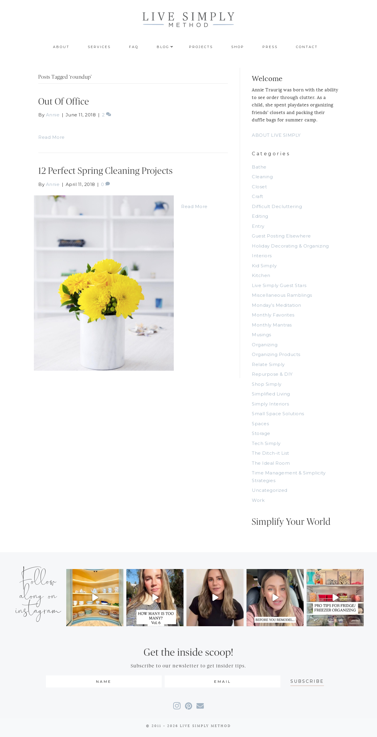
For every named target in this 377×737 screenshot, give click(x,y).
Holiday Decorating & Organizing (290, 246)
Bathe (259, 167)
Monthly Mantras (272, 325)
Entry (258, 226)
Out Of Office (63, 101)
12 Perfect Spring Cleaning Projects (105, 171)
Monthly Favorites (273, 315)
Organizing (264, 344)
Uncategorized (269, 490)
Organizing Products (276, 354)
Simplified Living (271, 394)
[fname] (104, 681)
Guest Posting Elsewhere (281, 236)
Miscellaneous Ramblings (282, 295)
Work (258, 500)
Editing (260, 216)
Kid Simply (264, 265)
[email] (222, 681)
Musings (261, 334)
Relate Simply (268, 364)
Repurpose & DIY (272, 374)
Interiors (262, 255)
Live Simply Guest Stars (279, 285)
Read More (51, 137)
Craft (257, 196)
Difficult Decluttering (277, 206)
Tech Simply (266, 443)
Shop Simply (267, 384)
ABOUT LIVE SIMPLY (276, 135)
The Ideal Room (271, 463)
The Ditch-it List (270, 453)
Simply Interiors (270, 404)
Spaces (260, 423)
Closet (259, 186)
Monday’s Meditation (276, 305)
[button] (307, 681)
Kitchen (261, 275)
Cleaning (262, 176)
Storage (261, 433)
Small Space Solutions (278, 413)
